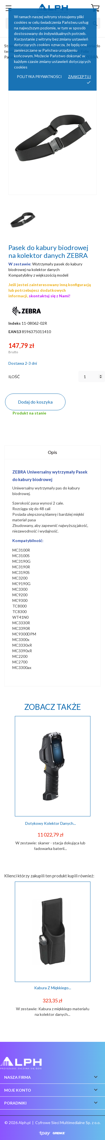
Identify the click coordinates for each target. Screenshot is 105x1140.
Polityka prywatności (39, 76)
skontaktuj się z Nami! (49, 295)
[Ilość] (91, 376)
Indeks (14, 323)
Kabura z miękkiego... (52, 987)
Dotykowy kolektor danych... (50, 823)
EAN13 (14, 331)
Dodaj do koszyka (35, 401)
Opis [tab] (52, 452)
